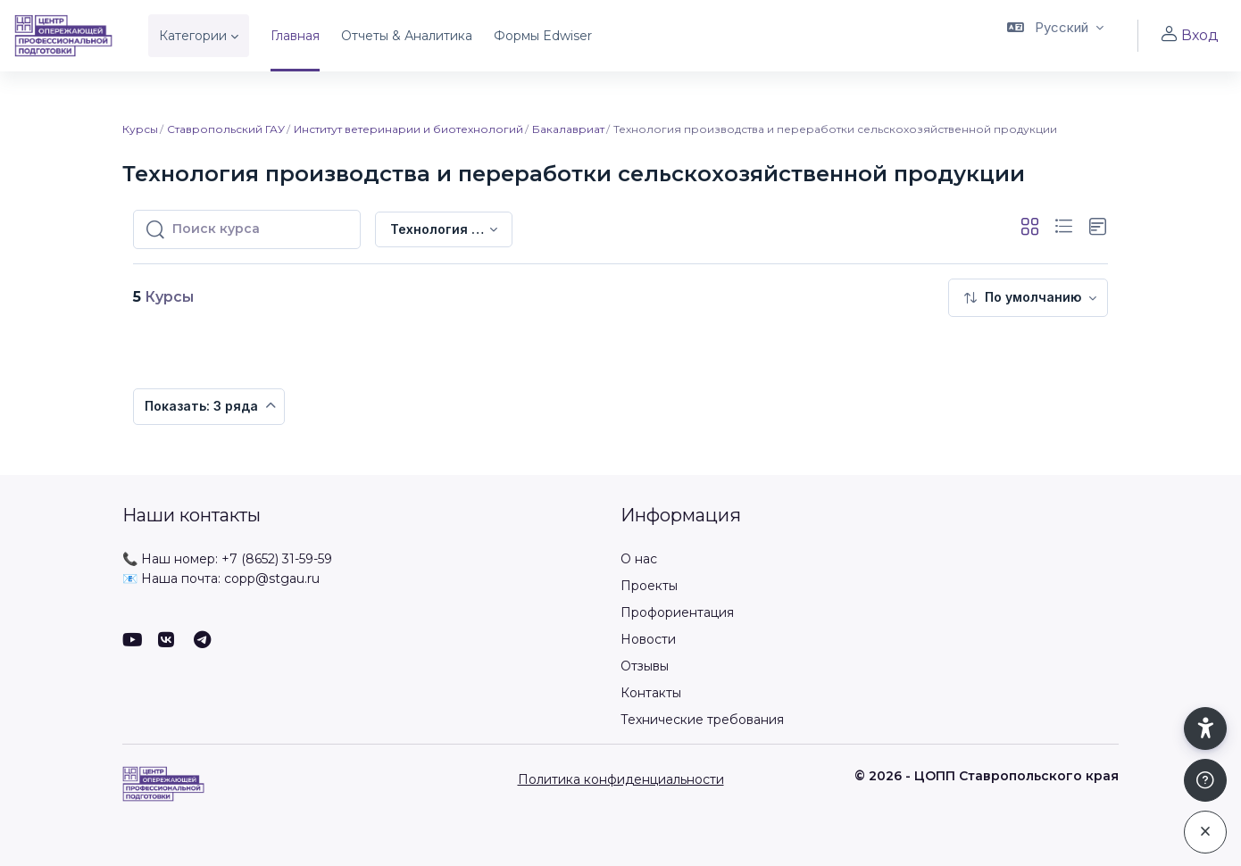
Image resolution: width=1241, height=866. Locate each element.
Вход (1189, 35)
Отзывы (644, 666)
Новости (648, 639)
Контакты (650, 693)
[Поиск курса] (260, 229)
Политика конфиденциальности (621, 779)
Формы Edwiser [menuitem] (543, 36)
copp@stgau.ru (272, 578)
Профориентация (677, 612)
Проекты (649, 586)
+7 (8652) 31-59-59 (276, 559)
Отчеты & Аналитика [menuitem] (406, 36)
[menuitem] (1028, 298)
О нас (638, 559)
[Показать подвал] (1205, 780)
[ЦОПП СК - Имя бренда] (63, 35)
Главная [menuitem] (295, 36)
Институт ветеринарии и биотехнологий (408, 129)
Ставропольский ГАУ (226, 129)
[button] (1055, 35)
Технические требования (702, 720)
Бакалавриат (568, 129)
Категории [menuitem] (193, 36)
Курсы (140, 129)
